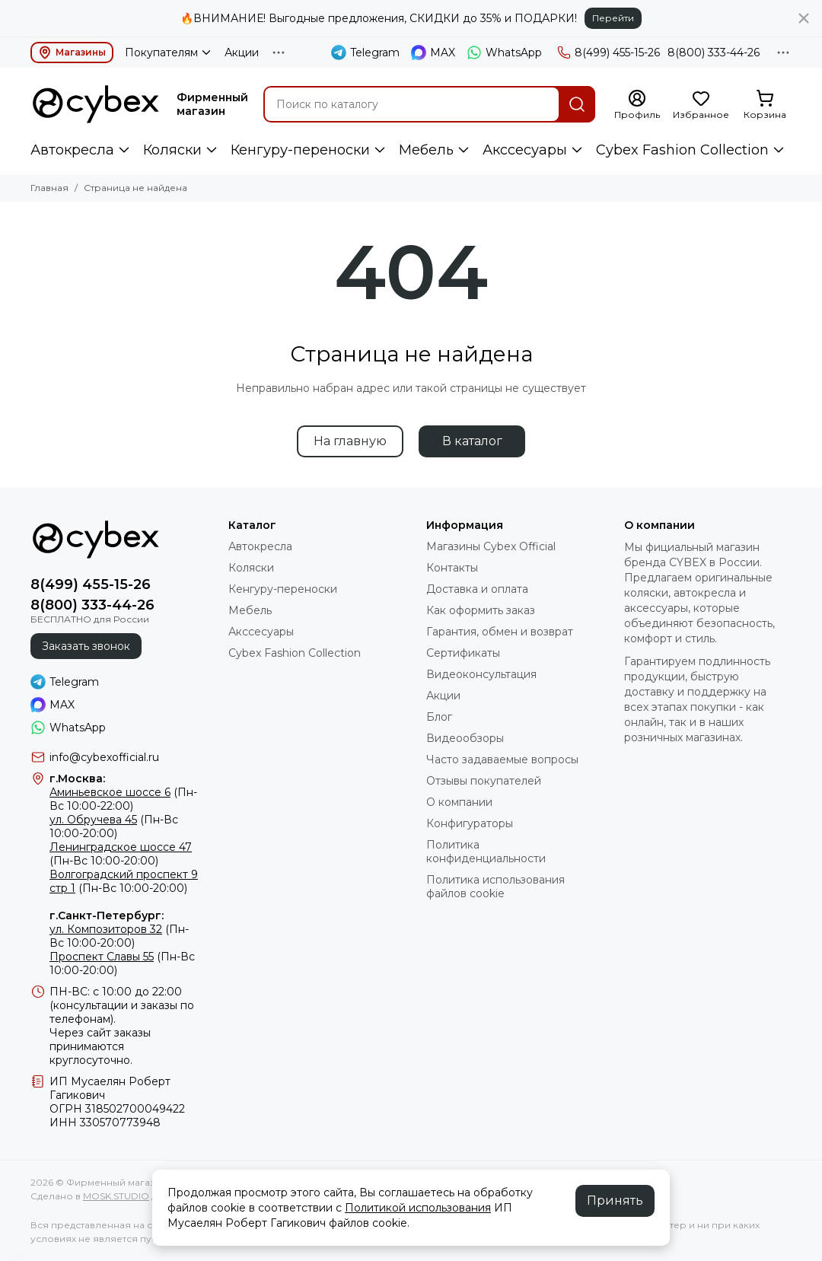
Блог (439, 717)
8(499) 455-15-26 (608, 52)
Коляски (172, 150)
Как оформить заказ (480, 610)
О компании (459, 802)
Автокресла (72, 150)
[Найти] (577, 104)
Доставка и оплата (477, 589)
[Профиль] (637, 105)
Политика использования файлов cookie (495, 886)
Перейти (613, 18)
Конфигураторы (469, 823)
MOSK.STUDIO (116, 1196)
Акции (242, 52)
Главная (49, 187)
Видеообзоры (465, 738)
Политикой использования (418, 1208)
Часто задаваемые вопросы (502, 759)
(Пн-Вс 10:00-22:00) (123, 799)
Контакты (452, 568)
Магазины (72, 52)
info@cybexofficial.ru (104, 757)
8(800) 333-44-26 (713, 52)
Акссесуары (525, 150)
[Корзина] (765, 105)
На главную (350, 441)
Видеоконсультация (481, 674)
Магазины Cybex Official (491, 546)
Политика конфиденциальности (486, 851)
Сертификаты (463, 653)
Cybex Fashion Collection (682, 150)
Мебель (426, 150)
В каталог (472, 441)
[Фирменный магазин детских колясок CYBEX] (95, 104)
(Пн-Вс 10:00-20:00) (113, 826)
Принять (615, 1200)
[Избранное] (701, 105)
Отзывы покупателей (483, 781)
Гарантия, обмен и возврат (499, 631)
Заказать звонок (86, 646)
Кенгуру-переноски (300, 150)
